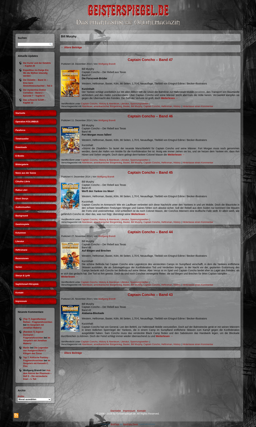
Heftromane (21, 250)
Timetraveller (22, 139)
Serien (18, 267)
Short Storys (21, 198)
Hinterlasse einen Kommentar (198, 106)
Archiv (21, 396)
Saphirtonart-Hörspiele (27, 284)
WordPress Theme (130, 424)
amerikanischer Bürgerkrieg (108, 106)
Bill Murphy (136, 106)
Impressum (21, 301)
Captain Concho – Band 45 (150, 172)
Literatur (19, 241)
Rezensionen (22, 258)
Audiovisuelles (23, 207)
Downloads (21, 147)
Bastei (126, 106)
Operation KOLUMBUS (26, 121)
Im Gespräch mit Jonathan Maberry (36, 341)
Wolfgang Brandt (107, 64)
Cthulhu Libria (22, 181)
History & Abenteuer (109, 103)
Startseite (20, 113)
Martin (26, 347)
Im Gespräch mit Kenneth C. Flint (36, 363)
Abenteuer (87, 106)
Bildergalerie (21, 164)
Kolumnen (20, 233)
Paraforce (20, 130)
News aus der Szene (25, 173)
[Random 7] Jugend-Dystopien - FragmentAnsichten (33, 335)
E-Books (19, 156)
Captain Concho (89, 103)
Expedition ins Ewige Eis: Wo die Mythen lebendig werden (36, 73)
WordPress (114, 424)
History (176, 106)
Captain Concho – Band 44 (150, 232)
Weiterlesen (169, 98)
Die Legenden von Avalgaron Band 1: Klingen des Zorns (35, 350)
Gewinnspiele (22, 224)
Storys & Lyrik (22, 275)
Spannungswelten (139, 103)
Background (21, 215)
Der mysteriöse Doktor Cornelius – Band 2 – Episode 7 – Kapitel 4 (34, 93)
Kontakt (19, 292)
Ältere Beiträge (71, 47)
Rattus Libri (21, 190)
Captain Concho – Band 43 (150, 295)
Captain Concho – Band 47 (150, 60)
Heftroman (166, 106)
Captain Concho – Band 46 (150, 116)
